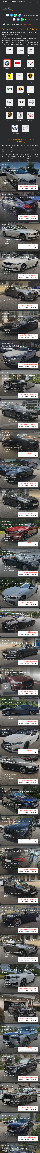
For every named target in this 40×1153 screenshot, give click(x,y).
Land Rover (10, 95)
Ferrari (9, 82)
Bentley (31, 56)
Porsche (9, 120)
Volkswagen (15, 133)
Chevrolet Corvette (30, 69)
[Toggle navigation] (35, 10)
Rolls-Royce (20, 120)
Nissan (32, 108)
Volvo (25, 133)
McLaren (30, 95)
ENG (36, 3)
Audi (20, 56)
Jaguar (19, 82)
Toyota (30, 120)
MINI (21, 108)
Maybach (20, 95)
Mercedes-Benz (10, 108)
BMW (7, 69)
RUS (31, 3)
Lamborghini (30, 82)
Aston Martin (9, 56)
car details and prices (27, 187)
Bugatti (17, 69)
